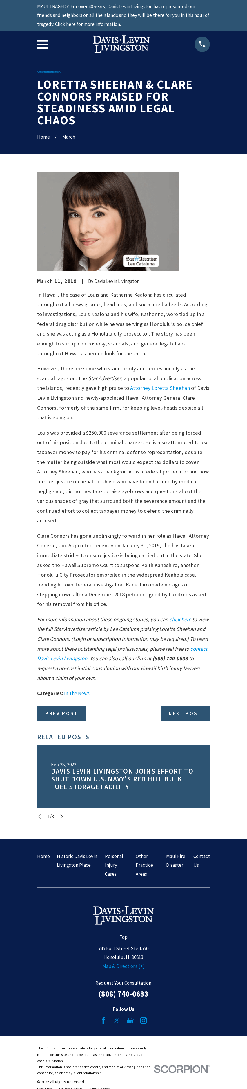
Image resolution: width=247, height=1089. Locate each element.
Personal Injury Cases (114, 865)
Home (43, 856)
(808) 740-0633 (123, 994)
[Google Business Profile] (130, 1020)
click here (180, 619)
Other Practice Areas (144, 865)
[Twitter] (116, 1020)
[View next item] (61, 816)
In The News (77, 693)
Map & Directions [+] (123, 966)
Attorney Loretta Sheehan (160, 388)
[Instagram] (143, 1020)
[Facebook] (103, 1020)
